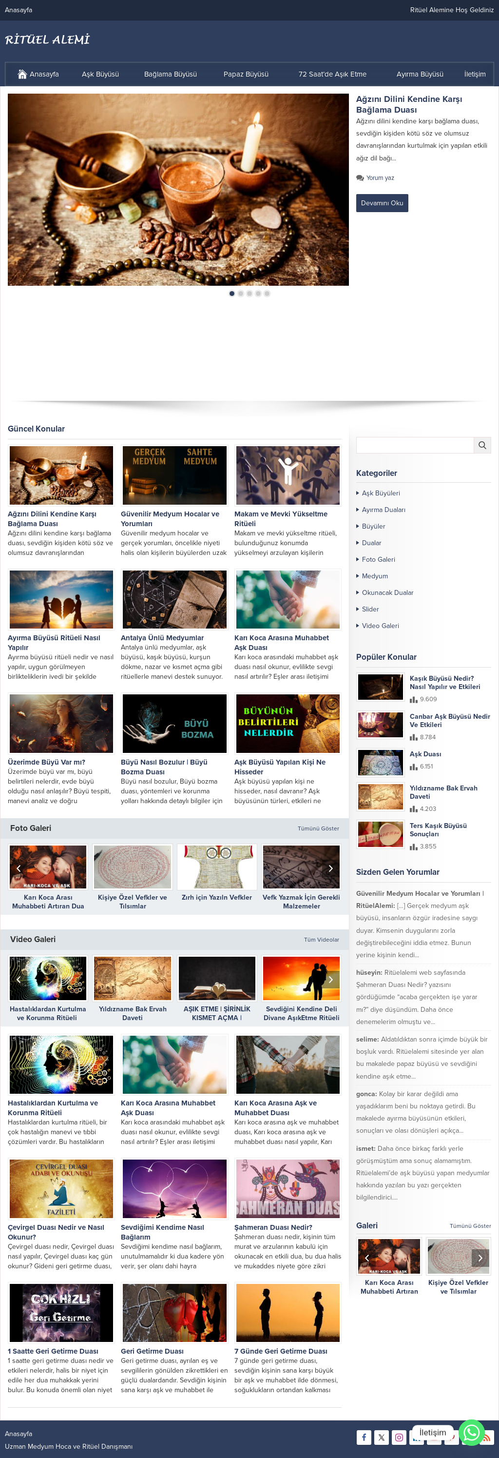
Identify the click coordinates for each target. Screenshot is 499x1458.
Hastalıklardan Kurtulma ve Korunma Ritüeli (48, 1013)
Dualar (372, 543)
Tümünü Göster (318, 828)
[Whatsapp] (472, 1432)
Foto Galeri (378, 559)
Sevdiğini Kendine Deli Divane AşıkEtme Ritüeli (302, 1013)
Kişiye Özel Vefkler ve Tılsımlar (132, 901)
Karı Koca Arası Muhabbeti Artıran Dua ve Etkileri (48, 906)
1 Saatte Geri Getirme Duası (53, 1351)
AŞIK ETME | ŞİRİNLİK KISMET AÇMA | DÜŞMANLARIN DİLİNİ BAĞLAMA (217, 1022)
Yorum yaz (380, 178)
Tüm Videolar (321, 939)
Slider (370, 609)
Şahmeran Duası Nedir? (273, 1227)
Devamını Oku (382, 203)
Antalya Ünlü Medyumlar (162, 637)
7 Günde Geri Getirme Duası (280, 1351)
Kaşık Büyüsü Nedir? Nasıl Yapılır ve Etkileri (445, 682)
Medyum (375, 576)
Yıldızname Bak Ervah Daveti (133, 1013)
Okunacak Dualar (388, 593)
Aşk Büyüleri (381, 493)
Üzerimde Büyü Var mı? (46, 762)
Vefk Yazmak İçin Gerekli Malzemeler (301, 901)
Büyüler (373, 526)
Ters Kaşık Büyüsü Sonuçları (438, 830)
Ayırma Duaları (383, 510)
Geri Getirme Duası (152, 1351)
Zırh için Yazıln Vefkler (217, 897)
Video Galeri (380, 626)
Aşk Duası (425, 754)
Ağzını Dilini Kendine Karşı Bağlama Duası (409, 104)
